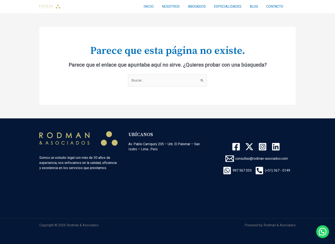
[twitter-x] (250, 147)
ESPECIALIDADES (231, 6)
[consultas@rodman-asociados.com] (256, 159)
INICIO (156, 6)
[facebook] (236, 147)
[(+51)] (272, 171)
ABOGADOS (202, 6)
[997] (237, 171)
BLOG (256, 6)
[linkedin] (276, 147)
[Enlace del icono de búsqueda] (294, 6)
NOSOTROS (177, 6)
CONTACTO (275, 6)
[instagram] (263, 147)
